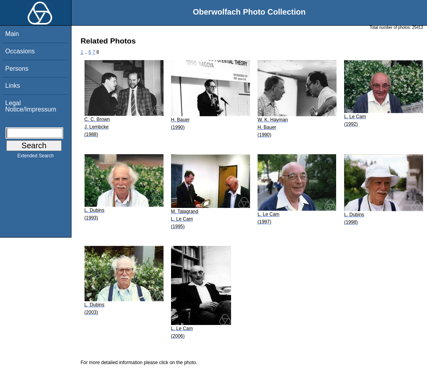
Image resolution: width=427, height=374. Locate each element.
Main (12, 33)
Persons (16, 68)
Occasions (20, 51)
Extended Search (35, 157)
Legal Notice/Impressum (30, 106)
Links (12, 85)
